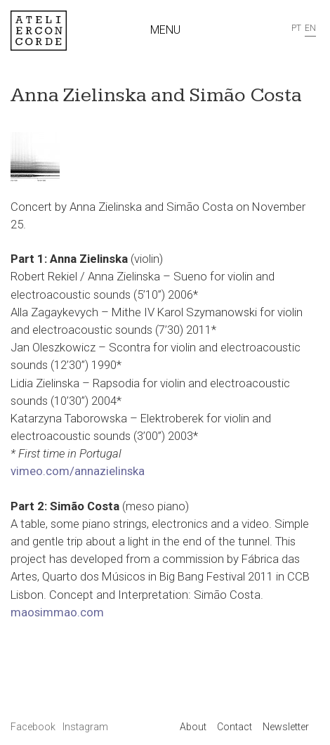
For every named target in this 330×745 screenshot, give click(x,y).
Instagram (85, 726)
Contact (234, 726)
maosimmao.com (57, 612)
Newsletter (286, 726)
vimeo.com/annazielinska (78, 471)
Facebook (34, 726)
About (193, 726)
